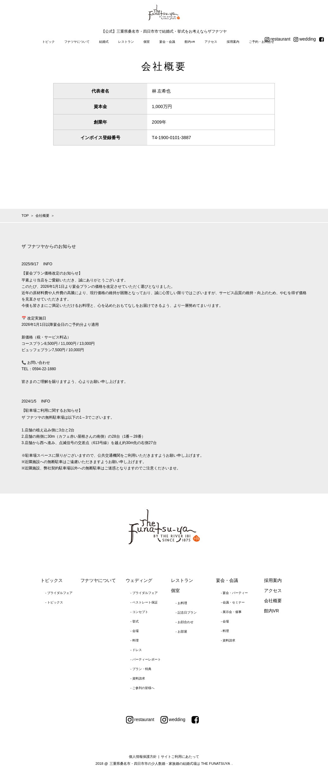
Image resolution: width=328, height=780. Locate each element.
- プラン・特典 (140, 669)
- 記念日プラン (186, 612)
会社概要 (273, 600)
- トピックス (54, 602)
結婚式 (104, 41)
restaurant (277, 39)
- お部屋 (181, 631)
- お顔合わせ (184, 622)
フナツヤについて (77, 41)
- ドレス (136, 650)
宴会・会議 (167, 41)
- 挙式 (134, 621)
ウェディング (139, 580)
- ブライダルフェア (59, 593)
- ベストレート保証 (144, 602)
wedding (304, 39)
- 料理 (134, 640)
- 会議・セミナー (233, 602)
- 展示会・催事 (231, 612)
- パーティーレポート (145, 659)
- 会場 (134, 631)
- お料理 (181, 603)
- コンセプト (139, 612)
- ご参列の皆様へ (142, 688)
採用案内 (233, 41)
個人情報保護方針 (143, 756)
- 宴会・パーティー (234, 593)
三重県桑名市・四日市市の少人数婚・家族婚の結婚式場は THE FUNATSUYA (170, 763)
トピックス (52, 580)
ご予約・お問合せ (261, 41)
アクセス (211, 41)
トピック (48, 41)
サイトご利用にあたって (180, 756)
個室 (146, 41)
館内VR (190, 41)
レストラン (126, 41)
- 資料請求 (137, 678)
